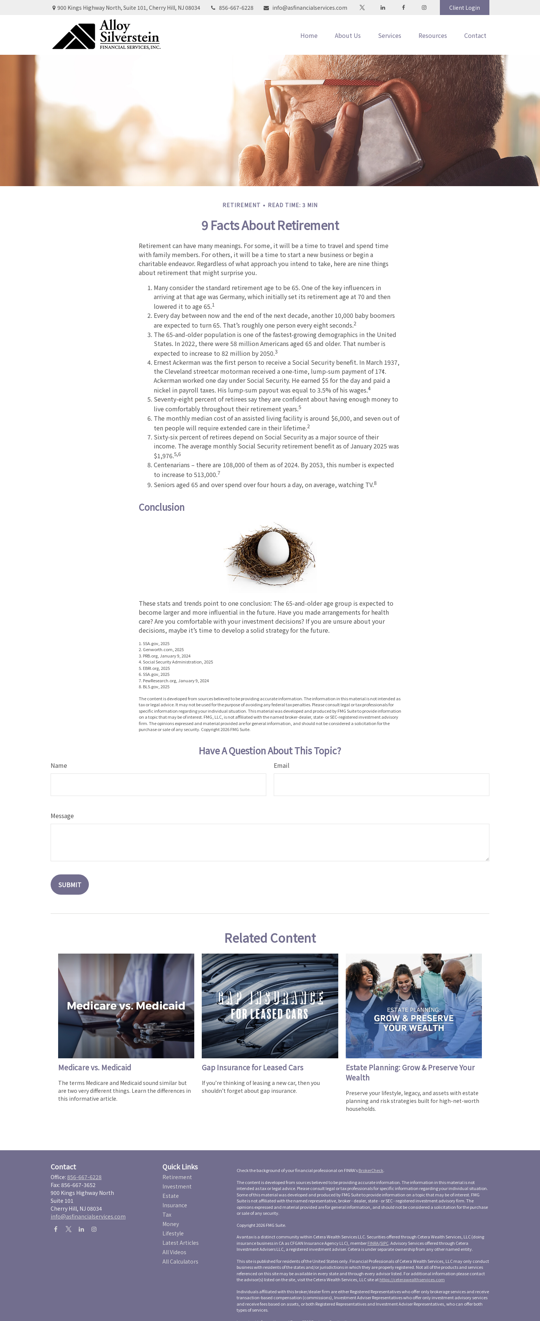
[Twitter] (362, 7)
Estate (170, 1195)
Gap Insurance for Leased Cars (252, 1067)
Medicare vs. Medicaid (94, 1067)
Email (282, 765)
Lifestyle (173, 1233)
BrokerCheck (370, 1170)
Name (59, 765)
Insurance (174, 1205)
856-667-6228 (232, 7)
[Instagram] (94, 1229)
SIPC (384, 1243)
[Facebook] (403, 7)
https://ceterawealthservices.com (412, 1279)
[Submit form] (70, 884)
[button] (309, 35)
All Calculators (180, 1261)
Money (170, 1224)
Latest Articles (180, 1242)
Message (62, 815)
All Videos (174, 1252)
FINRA (373, 1243)
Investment (177, 1186)
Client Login (464, 7)
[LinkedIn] (382, 7)
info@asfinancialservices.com (305, 7)
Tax (166, 1214)
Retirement (177, 1177)
